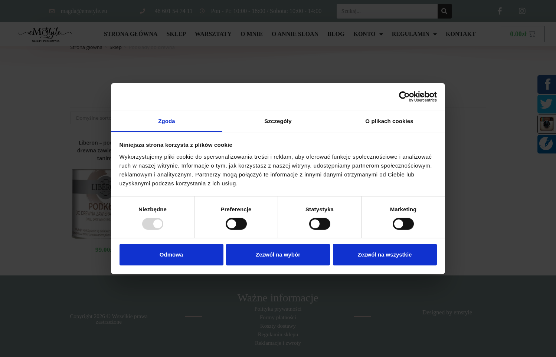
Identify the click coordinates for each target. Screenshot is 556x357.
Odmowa (171, 255)
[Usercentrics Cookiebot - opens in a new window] (404, 96)
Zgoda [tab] (166, 121)
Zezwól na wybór (278, 255)
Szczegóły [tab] (277, 121)
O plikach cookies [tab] (389, 121)
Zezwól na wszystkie (385, 255)
